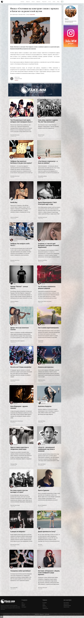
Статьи (33, 1)
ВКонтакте (23, 606)
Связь (54, 1)
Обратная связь (66, 606)
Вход (58, 1)
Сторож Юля (32, 14)
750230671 (16, 80)
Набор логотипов (66, 609)
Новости (28, 1)
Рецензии (44, 1)
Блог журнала (24, 609)
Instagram (23, 607)
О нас (49, 1)
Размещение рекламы (67, 607)
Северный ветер (45, 610)
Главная (22, 1)
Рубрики (38, 1)
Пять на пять (45, 609)
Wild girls (44, 607)
